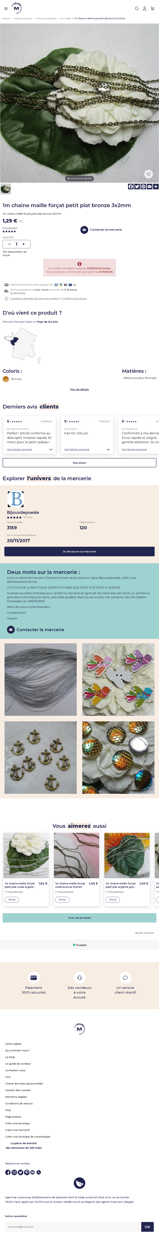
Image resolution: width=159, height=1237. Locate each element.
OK (147, 1227)
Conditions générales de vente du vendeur (34, 298)
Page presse (13, 1116)
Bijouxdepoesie (10, 227)
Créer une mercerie (17, 1130)
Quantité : (9, 237)
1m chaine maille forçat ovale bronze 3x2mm (70, 885)
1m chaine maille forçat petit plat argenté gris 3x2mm (121, 885)
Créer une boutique (17, 1123)
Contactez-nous (15, 1070)
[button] (29, 449)
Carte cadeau (13, 1043)
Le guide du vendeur (18, 1063)
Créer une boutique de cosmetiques (27, 1136)
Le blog (10, 1057)
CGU (8, 1077)
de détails (82, 389)
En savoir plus (17, 292)
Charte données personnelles (24, 1083)
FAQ (8, 1110)
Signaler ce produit (144, 932)
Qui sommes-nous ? (17, 1050)
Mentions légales (16, 1096)
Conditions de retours (74, 298)
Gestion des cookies (18, 1090)
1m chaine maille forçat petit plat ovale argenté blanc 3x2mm (20, 885)
